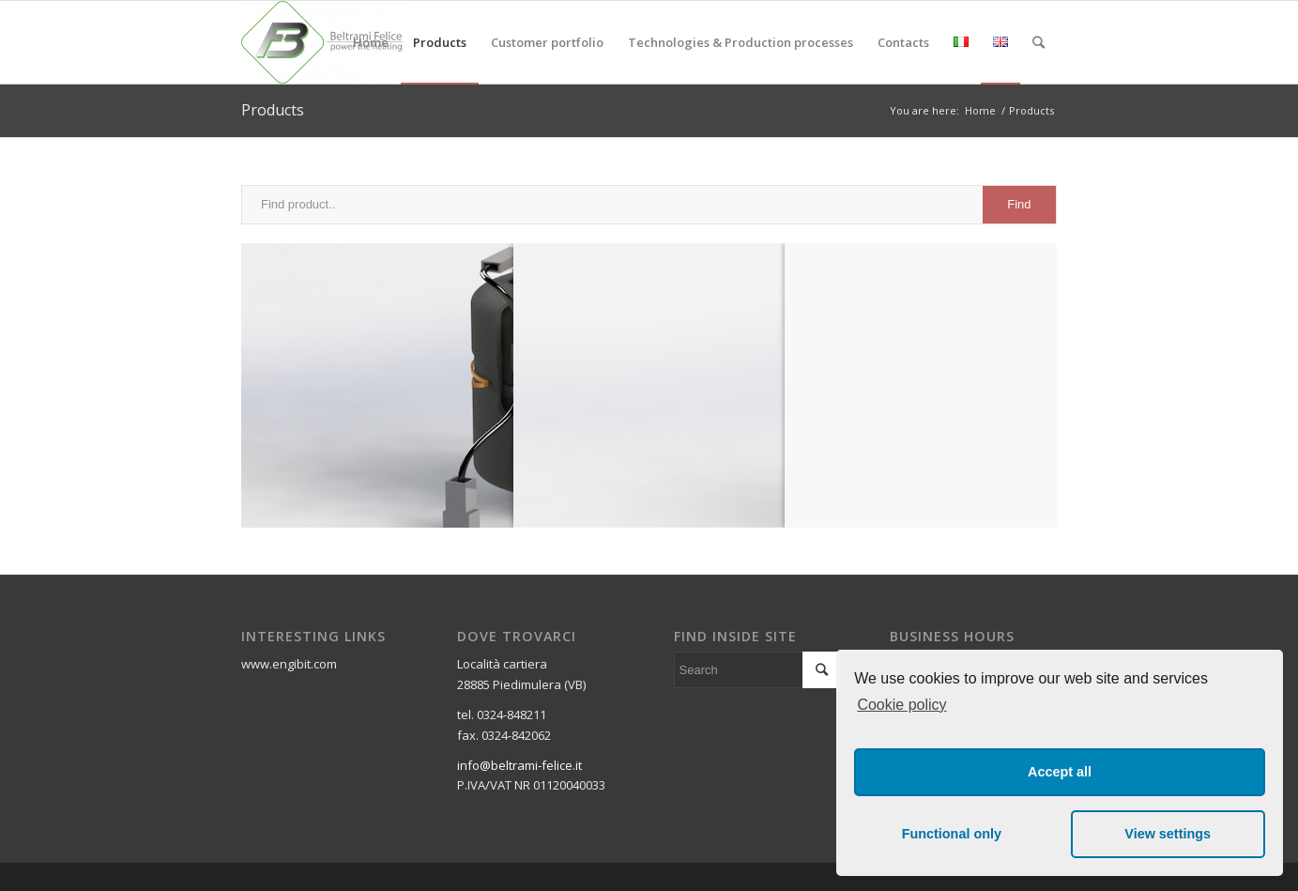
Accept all (1060, 771)
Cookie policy (901, 705)
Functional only (951, 833)
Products (272, 110)
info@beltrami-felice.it (519, 765)
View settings (1167, 833)
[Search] (1038, 42)
